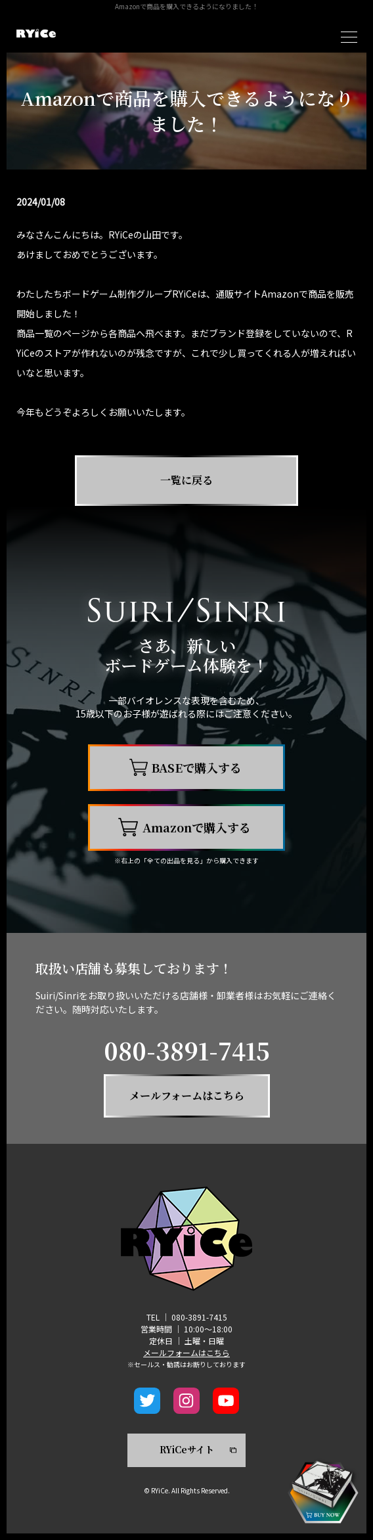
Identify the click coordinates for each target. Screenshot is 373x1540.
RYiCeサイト (187, 1449)
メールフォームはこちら (186, 1352)
